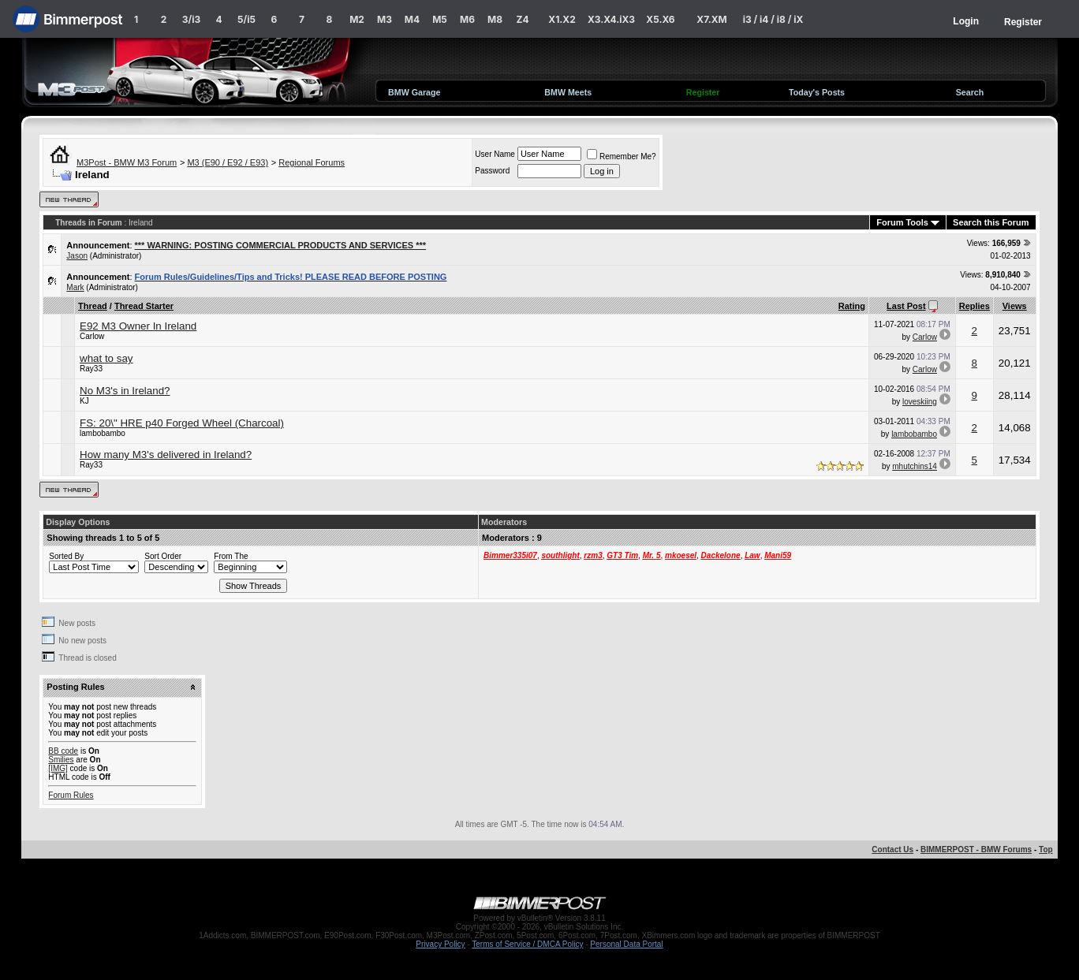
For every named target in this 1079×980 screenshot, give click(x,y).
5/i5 (246, 19)
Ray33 (91, 368)
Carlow (92, 336)
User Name (495, 154)
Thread (92, 306)
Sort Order (162, 556)
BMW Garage (414, 92)
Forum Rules (70, 795)
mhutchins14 (914, 466)
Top (1046, 849)
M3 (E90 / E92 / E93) (227, 162)
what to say (106, 358)
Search (970, 92)
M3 (384, 19)
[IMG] (57, 768)
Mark (75, 287)
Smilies (60, 759)
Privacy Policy (440, 944)
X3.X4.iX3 (611, 19)
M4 (412, 19)
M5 (439, 19)
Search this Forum (991, 222)
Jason (77, 256)
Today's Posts (817, 92)
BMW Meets (568, 92)
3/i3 (191, 19)
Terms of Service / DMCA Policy (527, 944)
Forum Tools (902, 222)
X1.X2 (561, 19)
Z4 (522, 19)
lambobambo (102, 433)
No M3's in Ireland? (125, 391)
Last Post (906, 306)
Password (492, 170)
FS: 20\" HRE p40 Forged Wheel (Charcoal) (182, 423)
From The (231, 556)
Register (1023, 22)
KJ (84, 401)
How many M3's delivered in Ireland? (166, 454)
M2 (356, 19)
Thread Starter (144, 306)
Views (1014, 306)
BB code (63, 751)
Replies (974, 306)
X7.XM (711, 19)
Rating (851, 306)
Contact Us (892, 849)
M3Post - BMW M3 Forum (127, 162)
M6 (467, 19)
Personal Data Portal (626, 944)
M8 (494, 19)
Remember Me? (621, 156)
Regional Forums (311, 162)
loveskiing (919, 401)
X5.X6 (660, 19)
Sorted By (66, 556)
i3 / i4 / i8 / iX (773, 19)
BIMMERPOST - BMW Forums (976, 849)
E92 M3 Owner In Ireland (138, 326)
